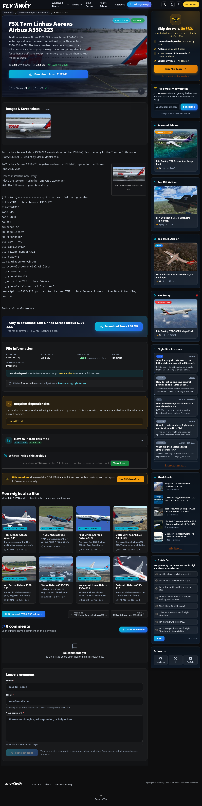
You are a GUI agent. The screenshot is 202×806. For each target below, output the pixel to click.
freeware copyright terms (72, 376)
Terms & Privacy (63, 777)
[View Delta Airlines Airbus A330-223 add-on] (130, 522)
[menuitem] (139, 4)
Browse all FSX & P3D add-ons (23, 607)
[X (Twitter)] (176, 660)
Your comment (15, 706)
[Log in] (179, 4)
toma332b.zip (16, 414)
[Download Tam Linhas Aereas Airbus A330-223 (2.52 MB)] (48, 74)
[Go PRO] (191, 4)
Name (10, 673)
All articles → (175, 548)
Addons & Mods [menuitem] (60, 4)
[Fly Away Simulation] (17, 4)
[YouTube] (191, 660)
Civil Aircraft (61, 12)
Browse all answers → (175, 465)
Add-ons (7, 12)
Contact (36, 777)
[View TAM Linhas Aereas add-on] (56, 521)
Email (10, 688)
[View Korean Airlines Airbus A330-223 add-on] (93, 572)
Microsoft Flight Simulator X (33, 12)
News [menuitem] (77, 4)
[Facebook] (161, 660)
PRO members (66, 366)
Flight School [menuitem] (103, 4)
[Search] (164, 4)
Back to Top (101, 791)
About (48, 777)
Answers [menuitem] (120, 4)
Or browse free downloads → (175, 76)
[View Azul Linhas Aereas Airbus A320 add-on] (93, 522)
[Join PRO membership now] (176, 69)
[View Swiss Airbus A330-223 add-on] (56, 571)
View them (119, 456)
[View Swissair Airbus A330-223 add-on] (130, 572)
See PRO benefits (130, 472)
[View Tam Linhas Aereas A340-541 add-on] (19, 522)
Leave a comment (133, 622)
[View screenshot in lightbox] (141, 91)
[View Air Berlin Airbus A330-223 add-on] (19, 572)
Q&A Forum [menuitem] (89, 4)
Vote (159, 638)
